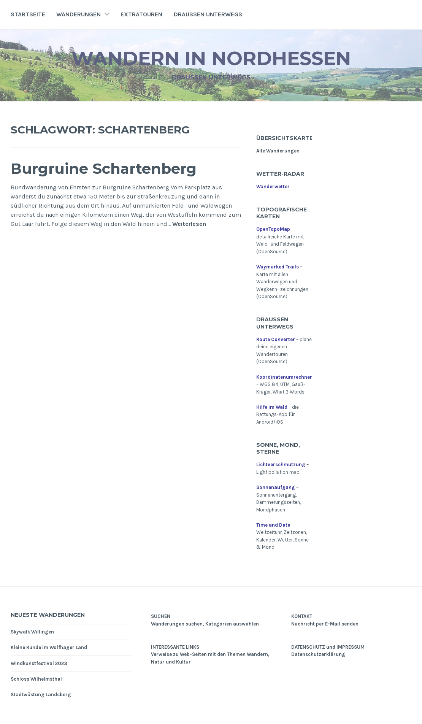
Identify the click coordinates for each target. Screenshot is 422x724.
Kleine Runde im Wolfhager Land (49, 647)
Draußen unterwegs (208, 14)
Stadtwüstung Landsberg (41, 694)
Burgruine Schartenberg (104, 169)
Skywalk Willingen (32, 632)
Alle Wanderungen (278, 151)
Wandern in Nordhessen (211, 58)
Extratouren (141, 14)
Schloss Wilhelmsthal (36, 679)
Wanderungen (78, 14)
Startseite (28, 14)
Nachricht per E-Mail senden (325, 624)
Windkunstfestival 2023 (39, 663)
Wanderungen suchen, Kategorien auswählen (205, 624)
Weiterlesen (189, 224)
